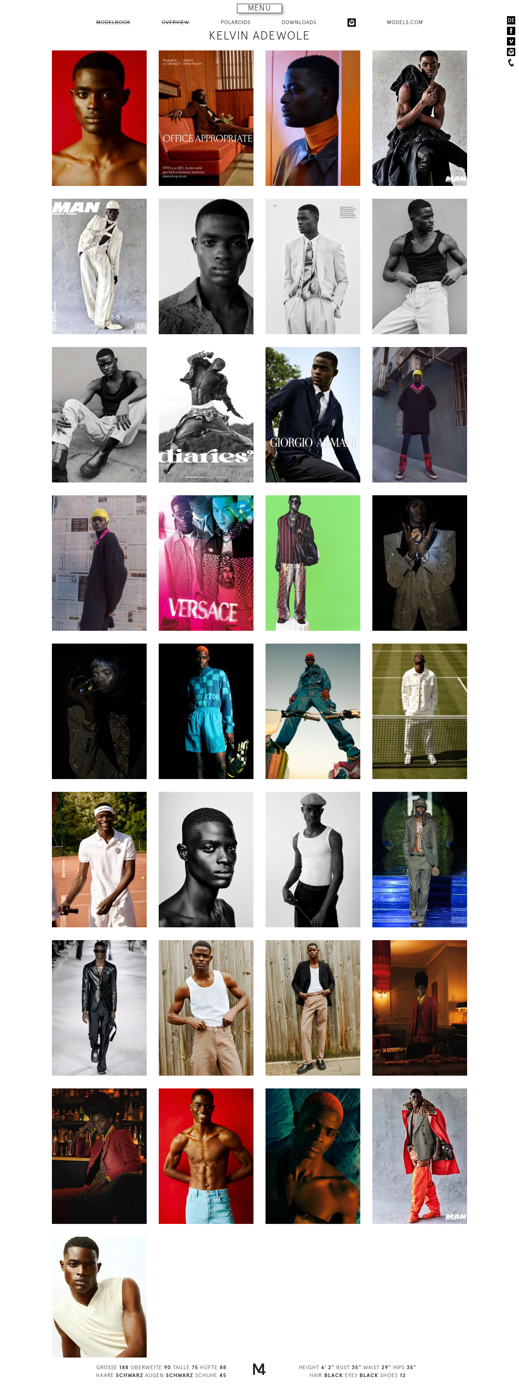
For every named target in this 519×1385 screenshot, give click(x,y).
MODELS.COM (405, 22)
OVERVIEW (176, 22)
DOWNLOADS (299, 22)
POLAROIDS (235, 22)
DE (511, 20)
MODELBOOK (113, 22)
